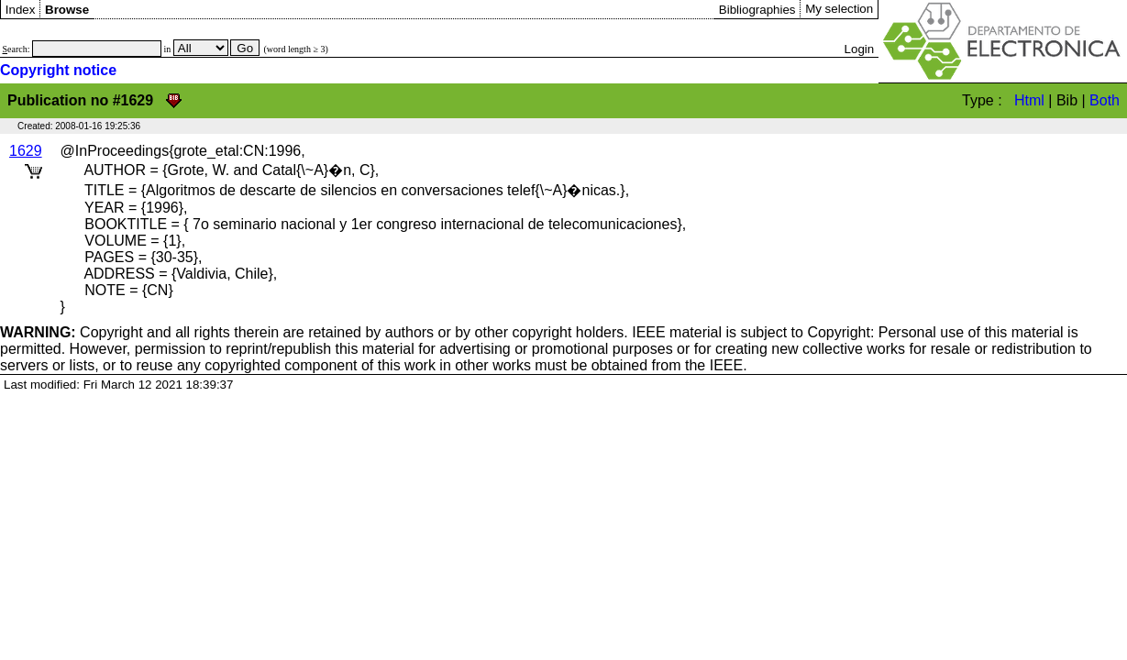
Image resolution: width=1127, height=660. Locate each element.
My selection (839, 9)
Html (1029, 100)
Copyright (71, 332)
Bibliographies (757, 9)
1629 (25, 151)
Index (21, 9)
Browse (67, 9)
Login (860, 49)
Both (1104, 100)
